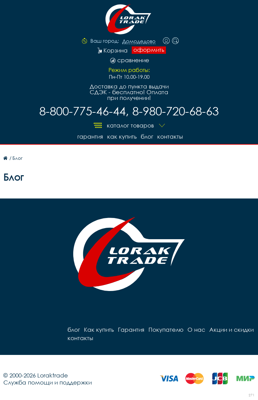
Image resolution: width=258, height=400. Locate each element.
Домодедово (139, 41)
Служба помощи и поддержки (47, 382)
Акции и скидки (231, 329)
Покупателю (165, 329)
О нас (196, 329)
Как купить (122, 136)
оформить (148, 49)
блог (147, 136)
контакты (170, 136)
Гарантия (90, 136)
